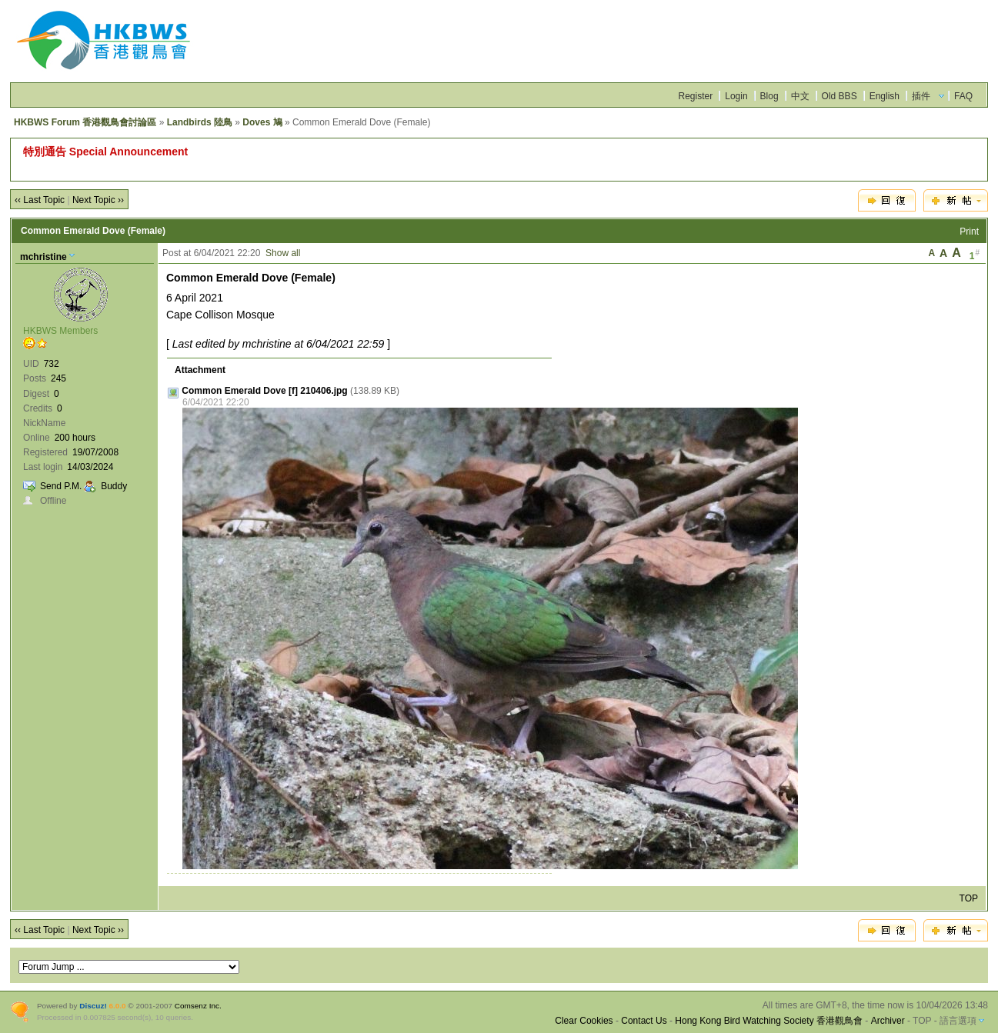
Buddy (114, 486)
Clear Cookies (583, 1020)
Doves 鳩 (262, 122)
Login (736, 96)
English (884, 96)
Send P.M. (61, 486)
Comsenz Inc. (198, 1005)
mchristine (43, 257)
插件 (921, 96)
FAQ (963, 96)
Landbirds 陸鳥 (199, 122)
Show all (282, 253)
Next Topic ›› (98, 200)
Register (696, 96)
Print (969, 231)
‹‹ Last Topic (40, 200)
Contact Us (643, 1020)
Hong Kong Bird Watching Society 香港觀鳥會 (769, 1020)
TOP (969, 898)
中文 (800, 96)
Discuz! (92, 1005)
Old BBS (839, 96)
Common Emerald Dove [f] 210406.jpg (264, 390)
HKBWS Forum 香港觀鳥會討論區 (85, 122)
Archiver (888, 1020)
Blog (769, 96)
